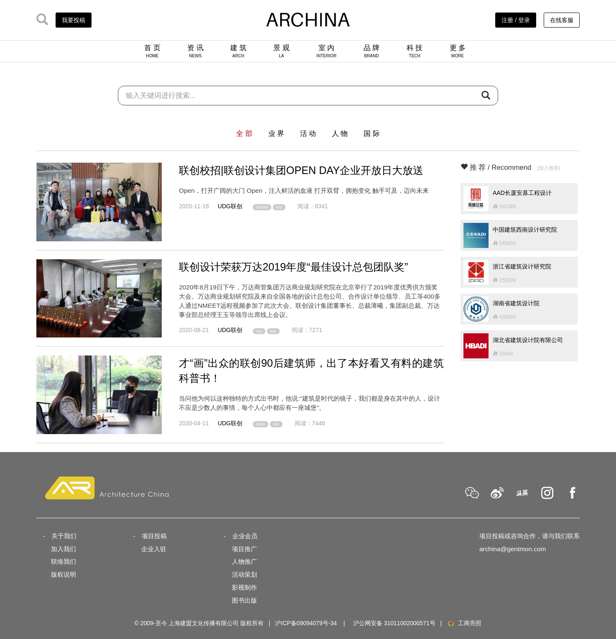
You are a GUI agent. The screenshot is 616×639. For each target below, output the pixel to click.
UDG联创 (230, 206)
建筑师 (260, 424)
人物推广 (244, 561)
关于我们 (63, 535)
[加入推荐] (548, 168)
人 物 (340, 134)
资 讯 (195, 51)
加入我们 (63, 548)
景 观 (281, 51)
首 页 (152, 51)
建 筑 (238, 51)
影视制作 (244, 587)
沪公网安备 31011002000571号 (394, 623)
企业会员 (244, 535)
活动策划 (244, 574)
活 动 (308, 134)
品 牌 (372, 51)
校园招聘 (262, 207)
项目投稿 (154, 535)
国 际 (372, 134)
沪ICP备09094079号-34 (306, 623)
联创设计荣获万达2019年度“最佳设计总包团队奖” (293, 267)
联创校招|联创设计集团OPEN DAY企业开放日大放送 (301, 170)
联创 (279, 207)
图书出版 (244, 600)
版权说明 (63, 574)
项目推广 (244, 548)
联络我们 (63, 561)
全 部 (244, 134)
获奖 (273, 331)
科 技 (415, 51)
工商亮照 (464, 623)
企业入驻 (153, 548)
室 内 (326, 51)
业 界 (276, 134)
